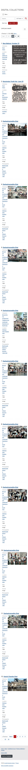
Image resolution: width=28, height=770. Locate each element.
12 (9, 36)
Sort (3, 36)
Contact (2, 750)
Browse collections (21, 748)
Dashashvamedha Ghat (10, 121)
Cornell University (8, 3)
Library (5, 7)
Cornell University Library (9, 763)
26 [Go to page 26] (8, 739)
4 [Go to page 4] (22, 736)
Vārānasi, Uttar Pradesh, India (5, 331)
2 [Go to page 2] (17, 736)
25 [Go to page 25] (5, 739)
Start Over (4, 23)
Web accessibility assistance (7, 765)
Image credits (4, 752)
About (6, 748)
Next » (15, 33)
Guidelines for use (12, 748)
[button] (13, 23)
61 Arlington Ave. (4, 93)
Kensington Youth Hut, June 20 (13, 81)
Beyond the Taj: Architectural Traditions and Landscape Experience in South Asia (5, 320)
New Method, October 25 (11, 43)
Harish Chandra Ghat (10, 676)
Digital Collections (12, 10)
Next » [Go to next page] (11, 736)
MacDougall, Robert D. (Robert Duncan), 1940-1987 (5, 171)
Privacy (17, 763)
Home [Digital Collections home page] (2, 748)
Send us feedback (6, 756)
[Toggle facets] (25, 29)
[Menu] (4, 14)
